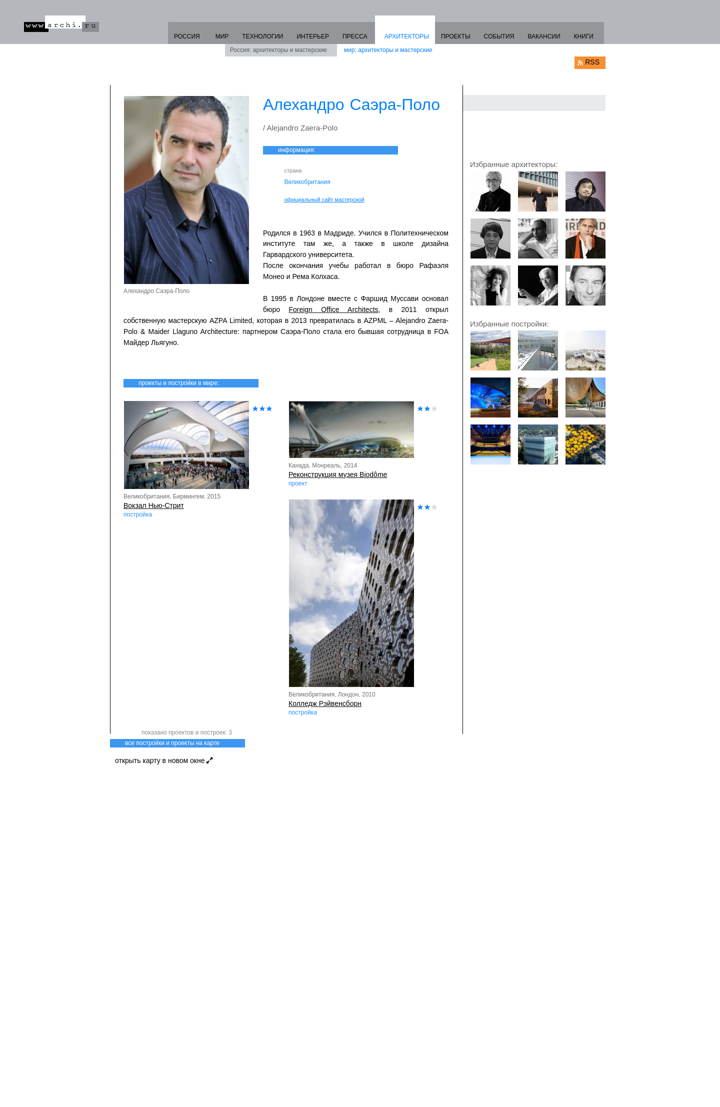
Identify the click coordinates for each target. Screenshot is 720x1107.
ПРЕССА (355, 36)
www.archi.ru (61, 24)
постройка (138, 514)
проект (297, 483)
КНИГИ (584, 36)
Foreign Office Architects (333, 310)
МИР (222, 36)
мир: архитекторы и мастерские (388, 50)
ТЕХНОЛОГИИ (262, 36)
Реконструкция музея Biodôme (337, 474)
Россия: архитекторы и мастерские (278, 50)
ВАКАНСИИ (544, 36)
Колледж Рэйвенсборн (325, 704)
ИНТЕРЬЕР (312, 36)
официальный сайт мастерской (324, 199)
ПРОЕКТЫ (455, 36)
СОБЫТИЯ (499, 36)
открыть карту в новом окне (163, 760)
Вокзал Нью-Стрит (154, 506)
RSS (592, 62)
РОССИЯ (187, 36)
